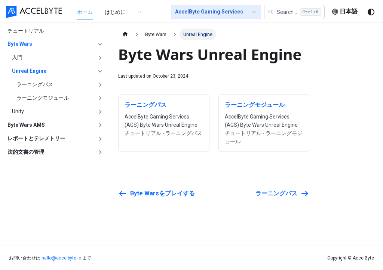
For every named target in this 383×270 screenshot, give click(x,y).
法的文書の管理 (25, 152)
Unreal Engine (29, 71)
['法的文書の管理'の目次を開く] (100, 152)
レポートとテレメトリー (36, 138)
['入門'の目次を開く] (100, 58)
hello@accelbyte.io (61, 258)
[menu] (115, 11)
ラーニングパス (34, 84)
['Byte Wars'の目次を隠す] (100, 44)
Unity (18, 111)
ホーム (85, 12)
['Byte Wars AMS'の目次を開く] (100, 125)
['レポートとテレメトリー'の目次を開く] (100, 139)
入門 (17, 57)
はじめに (115, 12)
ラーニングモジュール (42, 98)
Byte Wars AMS (26, 125)
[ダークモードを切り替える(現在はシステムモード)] (371, 12)
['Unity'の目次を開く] (100, 112)
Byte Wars (19, 44)
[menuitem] (85, 11)
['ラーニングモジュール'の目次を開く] (100, 98)
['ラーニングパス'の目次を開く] (100, 85)
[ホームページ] (125, 34)
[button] (294, 12)
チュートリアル (25, 31)
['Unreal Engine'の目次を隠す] (100, 71)
